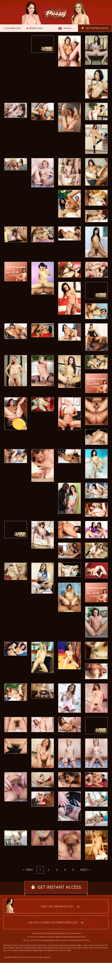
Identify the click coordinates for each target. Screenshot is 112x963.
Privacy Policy (84, 940)
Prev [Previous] (29, 870)
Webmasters (68, 937)
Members (42, 933)
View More (76, 933)
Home (34, 933)
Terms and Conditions (36, 937)
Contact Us (79, 937)
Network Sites (14, 28)
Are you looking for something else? (53, 922)
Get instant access (97, 28)
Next (84, 870)
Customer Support (54, 937)
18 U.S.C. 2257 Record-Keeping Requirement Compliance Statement (51, 940)
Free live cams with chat (57, 906)
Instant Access (65, 933)
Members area (36, 28)
